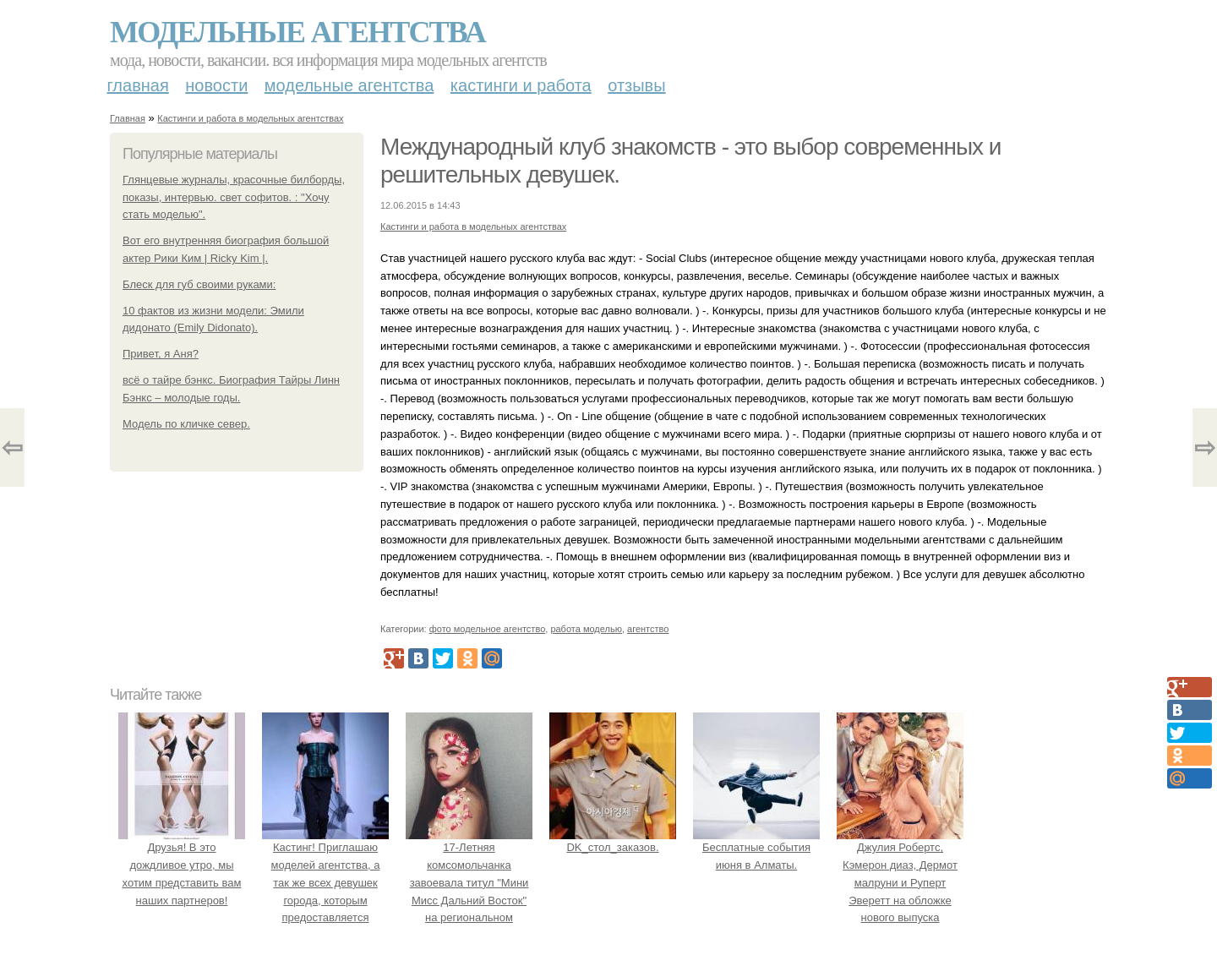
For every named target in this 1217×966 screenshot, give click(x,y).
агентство (648, 629)
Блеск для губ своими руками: (199, 284)
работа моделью (586, 629)
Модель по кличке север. (186, 424)
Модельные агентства (297, 32)
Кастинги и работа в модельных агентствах (250, 118)
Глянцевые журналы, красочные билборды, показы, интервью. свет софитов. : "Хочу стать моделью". (234, 197)
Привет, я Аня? (161, 353)
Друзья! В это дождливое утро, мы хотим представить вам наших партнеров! (181, 864)
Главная (138, 85)
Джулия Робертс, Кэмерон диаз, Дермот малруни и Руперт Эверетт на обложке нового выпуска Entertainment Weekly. (900, 882)
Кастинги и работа (521, 85)
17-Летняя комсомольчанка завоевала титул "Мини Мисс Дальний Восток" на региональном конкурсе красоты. (469, 882)
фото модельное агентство (487, 629)
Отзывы (636, 85)
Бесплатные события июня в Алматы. (756, 847)
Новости (216, 85)
